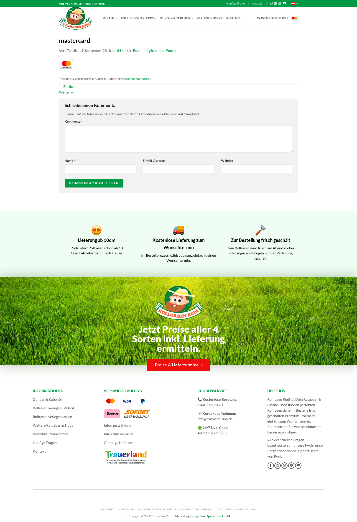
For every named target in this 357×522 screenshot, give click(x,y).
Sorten (109, 18)
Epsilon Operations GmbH (213, 516)
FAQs (309, 445)
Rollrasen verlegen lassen (52, 416)
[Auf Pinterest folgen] (279, 3)
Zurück (66, 86)
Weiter (66, 92)
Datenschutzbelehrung (194, 509)
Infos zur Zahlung (117, 425)
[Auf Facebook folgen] (266, 3)
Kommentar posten (137, 79)
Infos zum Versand (118, 434)
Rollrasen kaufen (280, 426)
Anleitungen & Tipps (139, 18)
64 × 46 (123, 50)
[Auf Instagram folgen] (271, 3)
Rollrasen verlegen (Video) (53, 408)
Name (70, 160)
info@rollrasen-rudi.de (215, 419)
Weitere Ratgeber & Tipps (53, 425)
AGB (220, 509)
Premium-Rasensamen (50, 434)
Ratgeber (274, 451)
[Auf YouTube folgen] (284, 3)
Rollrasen (274, 410)
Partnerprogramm (240, 509)
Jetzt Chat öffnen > (212, 433)
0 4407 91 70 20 (210, 405)
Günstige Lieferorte (119, 442)
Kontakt (256, 3)
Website (227, 160)
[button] (277, 18)
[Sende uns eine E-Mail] (275, 3)
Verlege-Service (210, 18)
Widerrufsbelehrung (155, 509)
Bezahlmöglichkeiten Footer (155, 50)
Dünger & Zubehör (177, 18)
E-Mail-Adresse (155, 160)
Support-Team (307, 451)
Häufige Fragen (236, 3)
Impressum (126, 509)
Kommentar (74, 121)
